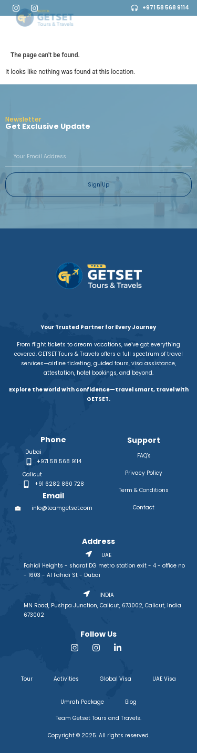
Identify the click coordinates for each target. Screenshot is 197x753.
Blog (131, 702)
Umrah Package (82, 702)
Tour (27, 679)
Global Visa (115, 679)
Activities (66, 679)
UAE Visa (164, 679)
